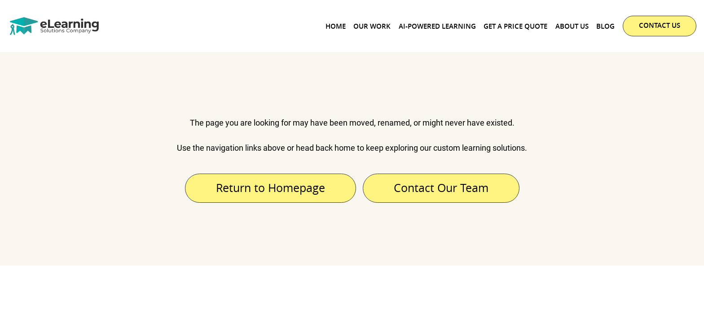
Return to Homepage (270, 187)
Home (336, 26)
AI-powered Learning (437, 26)
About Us (572, 26)
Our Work (372, 26)
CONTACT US (659, 26)
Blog (605, 26)
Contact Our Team (441, 187)
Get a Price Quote (515, 26)
